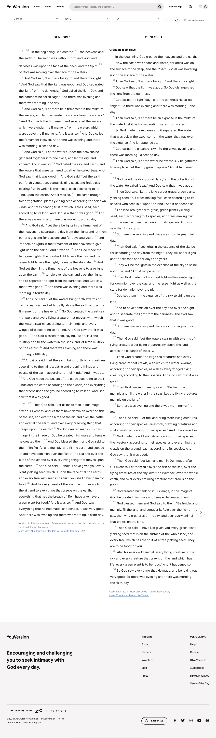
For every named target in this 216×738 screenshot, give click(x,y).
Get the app (175, 6)
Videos (60, 6)
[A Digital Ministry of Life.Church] (108, 709)
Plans (48, 6)
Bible (37, 6)
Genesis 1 (36, 19)
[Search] (112, 6)
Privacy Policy (48, 718)
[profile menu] (202, 6)
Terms (61, 718)
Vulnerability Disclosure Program (24, 722)
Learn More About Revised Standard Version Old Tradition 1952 (51, 531)
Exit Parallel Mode (194, 20)
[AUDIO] (167, 20)
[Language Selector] (190, 6)
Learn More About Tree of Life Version (129, 595)
